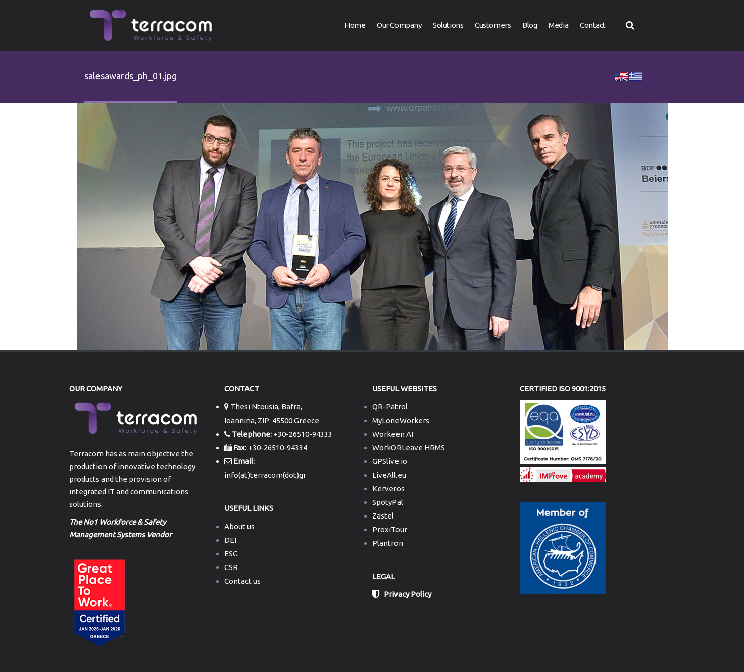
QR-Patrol (390, 406)
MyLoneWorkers (400, 420)
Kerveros (388, 488)
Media (558, 25)
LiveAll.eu (389, 475)
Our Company (399, 25)
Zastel (383, 515)
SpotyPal (387, 502)
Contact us (242, 581)
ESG (231, 553)
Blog (529, 25)
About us (239, 526)
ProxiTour (389, 529)
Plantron (387, 543)
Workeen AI (392, 434)
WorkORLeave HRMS (408, 447)
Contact (593, 25)
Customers (493, 25)
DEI (230, 540)
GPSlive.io (389, 461)
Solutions (448, 25)
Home (354, 25)
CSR (231, 567)
